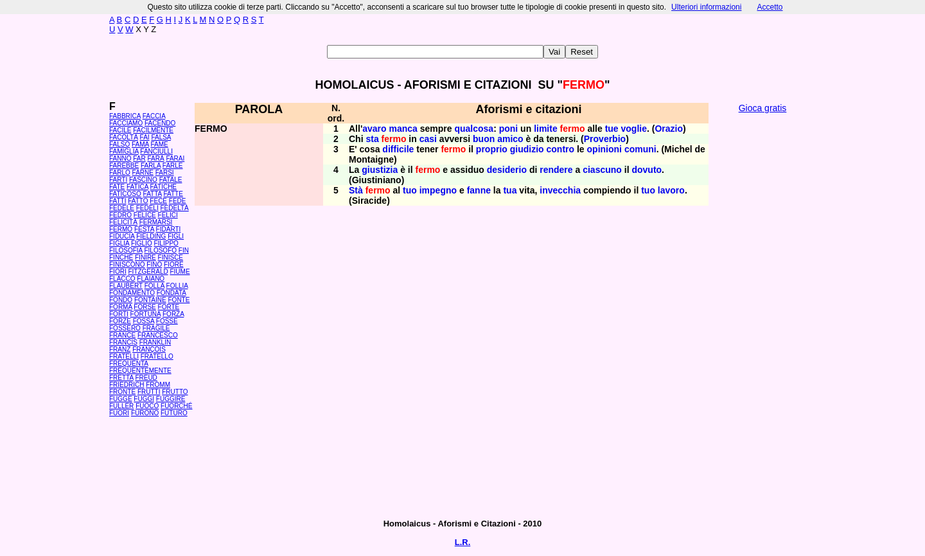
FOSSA (143, 321)
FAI (145, 137)
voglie (634, 128)
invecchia (560, 190)
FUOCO (147, 405)
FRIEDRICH (126, 384)
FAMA (140, 144)
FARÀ (155, 158)
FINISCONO (127, 264)
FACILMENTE (153, 130)
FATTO (138, 200)
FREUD (146, 377)
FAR (139, 158)
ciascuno (602, 170)
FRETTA (121, 377)
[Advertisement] (762, 315)
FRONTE (122, 391)
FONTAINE (150, 299)
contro (561, 149)
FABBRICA (125, 116)
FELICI (168, 215)
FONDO (120, 299)
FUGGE (120, 398)
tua (509, 190)
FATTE (172, 193)
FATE (117, 186)
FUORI (119, 413)
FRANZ (119, 349)
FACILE (120, 130)
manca (403, 128)
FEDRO (120, 215)
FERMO (120, 229)
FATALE (170, 179)
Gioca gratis (763, 108)
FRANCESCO (157, 335)
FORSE (144, 306)
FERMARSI (156, 222)
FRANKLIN (155, 342)
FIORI (118, 271)
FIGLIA (119, 243)
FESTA (144, 229)
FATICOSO (125, 193)
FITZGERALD (148, 271)
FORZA (173, 314)
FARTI (118, 179)
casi (428, 139)
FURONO (145, 413)
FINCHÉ (121, 257)
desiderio (507, 170)
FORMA (120, 306)
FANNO (120, 158)
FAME (159, 144)
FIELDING (151, 236)
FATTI (117, 200)
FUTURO (174, 413)
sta (372, 139)
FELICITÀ (123, 222)
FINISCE (170, 257)
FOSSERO (125, 328)
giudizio (527, 149)
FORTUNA (145, 314)
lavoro (671, 190)
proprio (491, 149)
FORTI (118, 314)
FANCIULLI (156, 151)
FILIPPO (166, 243)
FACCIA (154, 116)
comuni (640, 149)
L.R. (463, 542)
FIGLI (176, 236)
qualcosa (473, 128)
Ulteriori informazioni (706, 7)
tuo (410, 190)
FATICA (137, 186)
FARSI (164, 172)
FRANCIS (123, 342)
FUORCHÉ (176, 405)
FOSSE (167, 321)
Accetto (769, 7)
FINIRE (145, 257)
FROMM (158, 384)
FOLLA (154, 285)
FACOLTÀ (123, 137)
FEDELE (121, 207)
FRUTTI (149, 391)
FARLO (119, 172)
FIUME (179, 271)
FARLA (151, 165)
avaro (374, 128)
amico (510, 139)
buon (484, 139)
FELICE (145, 215)
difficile (398, 149)
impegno (438, 190)
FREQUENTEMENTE (140, 370)
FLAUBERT (126, 285)
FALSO (119, 144)
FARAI (175, 158)
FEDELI (147, 207)
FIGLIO (141, 243)
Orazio (669, 128)
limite (546, 128)
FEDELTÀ (174, 207)
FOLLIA (177, 285)
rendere (556, 170)
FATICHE (163, 186)
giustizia (380, 170)
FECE (158, 200)
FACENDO (160, 123)
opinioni (604, 149)
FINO (154, 264)
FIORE (174, 264)
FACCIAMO (126, 123)
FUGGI (144, 398)
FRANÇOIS (149, 349)
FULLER (121, 405)
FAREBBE (124, 165)
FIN (184, 250)
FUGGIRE (171, 398)
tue (612, 128)
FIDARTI (168, 229)
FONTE (179, 299)
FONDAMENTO (132, 292)
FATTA (152, 193)
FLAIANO (150, 278)
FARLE (173, 165)
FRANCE (122, 335)
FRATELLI (124, 356)
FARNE (143, 172)
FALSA (161, 137)
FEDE (177, 200)
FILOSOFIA (126, 250)
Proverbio (605, 139)
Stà (356, 190)
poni (508, 128)
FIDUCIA (121, 236)
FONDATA (171, 292)
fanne (479, 190)
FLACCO (122, 278)
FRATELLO (157, 356)
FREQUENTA (128, 363)
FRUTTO (175, 391)
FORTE (169, 306)
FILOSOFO (160, 250)
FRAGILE (156, 328)
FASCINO (143, 179)
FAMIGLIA (124, 151)
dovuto (646, 170)
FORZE (120, 321)
